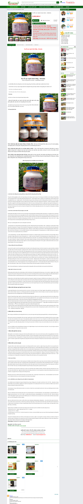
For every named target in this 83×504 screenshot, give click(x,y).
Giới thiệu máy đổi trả (24, 502)
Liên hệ (67, 6)
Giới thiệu (23, 6)
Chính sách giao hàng (25, 496)
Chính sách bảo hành (24, 499)
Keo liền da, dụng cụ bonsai (12, 502)
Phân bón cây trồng (51, 500)
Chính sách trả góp (24, 500)
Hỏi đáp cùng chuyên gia (45, 6)
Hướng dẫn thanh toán (39, 499)
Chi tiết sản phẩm (11, 45)
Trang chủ (8, 9)
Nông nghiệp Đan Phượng (53, 502)
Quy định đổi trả (37, 500)
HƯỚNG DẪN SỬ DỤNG (13, 425)
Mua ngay (35, 20)
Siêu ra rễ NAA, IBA (10, 499)
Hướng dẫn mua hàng (58, 6)
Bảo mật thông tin (51, 499)
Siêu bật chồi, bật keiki (11, 500)
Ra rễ (11, 9)
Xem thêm (71, 73)
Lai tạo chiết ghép (32, 6)
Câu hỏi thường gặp (38, 502)
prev (9, 452)
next (57, 452)
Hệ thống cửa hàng (38, 496)
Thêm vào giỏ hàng (45, 20)
